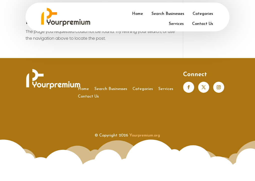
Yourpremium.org (144, 135)
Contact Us (202, 24)
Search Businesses (168, 14)
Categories (203, 14)
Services (176, 24)
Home (137, 14)
